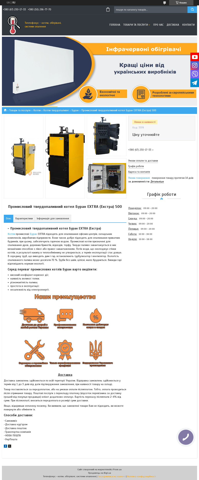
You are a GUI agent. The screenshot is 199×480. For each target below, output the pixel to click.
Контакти (188, 24)
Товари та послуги (135, 24)
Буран (75, 110)
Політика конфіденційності (141, 476)
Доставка (173, 24)
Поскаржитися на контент (111, 476)
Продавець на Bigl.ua (99, 473)
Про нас (158, 24)
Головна (114, 24)
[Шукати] (192, 9)
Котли (37, 110)
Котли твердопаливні (56, 110)
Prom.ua (117, 469)
